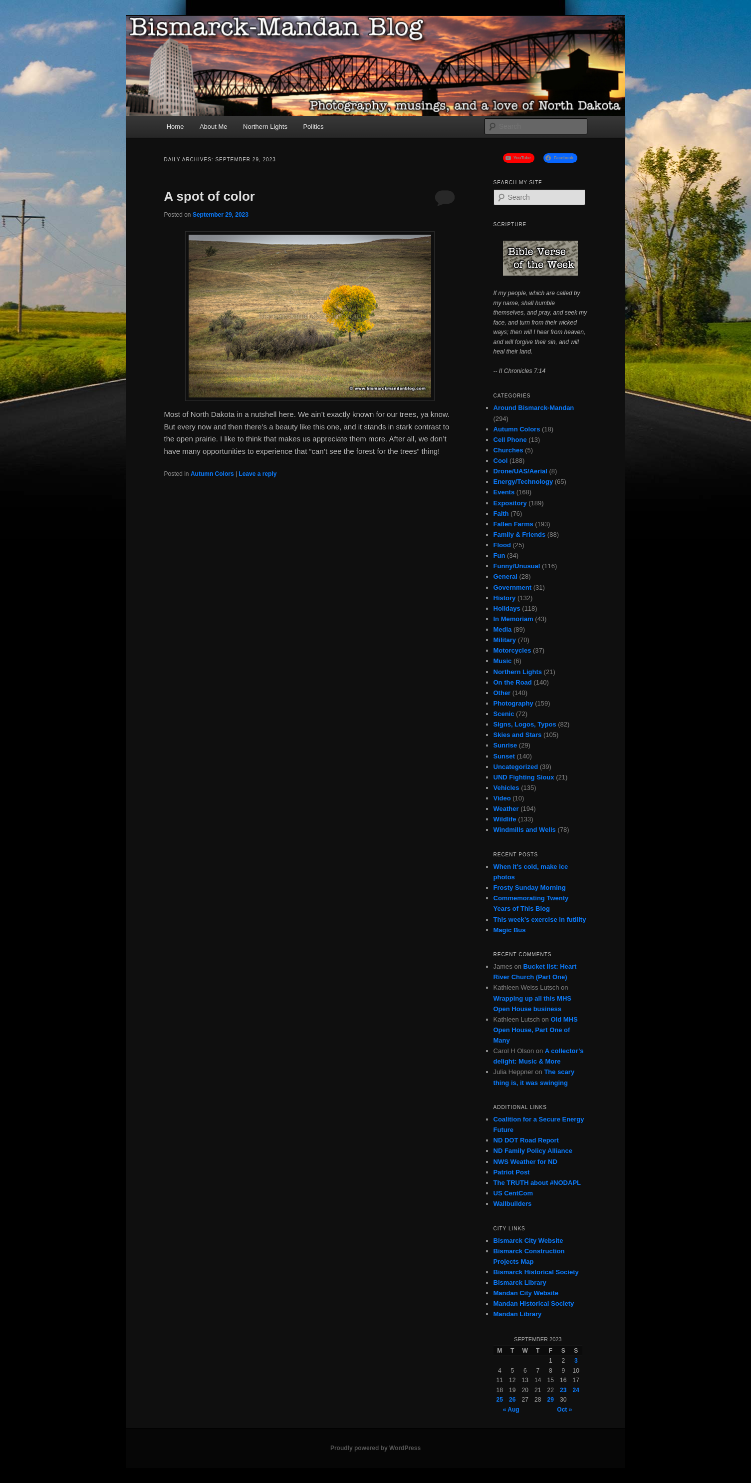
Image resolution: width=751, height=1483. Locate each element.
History (505, 598)
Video (502, 798)
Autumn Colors (212, 473)
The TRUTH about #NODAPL (537, 1182)
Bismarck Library (520, 1282)
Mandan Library (518, 1314)
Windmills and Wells (525, 829)
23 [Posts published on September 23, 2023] (563, 1390)
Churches (508, 450)
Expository (510, 503)
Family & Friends (520, 534)
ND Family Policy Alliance (533, 1150)
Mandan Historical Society (534, 1303)
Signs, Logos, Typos (525, 724)
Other (502, 693)
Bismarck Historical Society (536, 1272)
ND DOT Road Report (526, 1140)
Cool (501, 460)
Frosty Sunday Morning (530, 887)
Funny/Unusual (517, 566)
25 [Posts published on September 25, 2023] (500, 1399)
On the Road (513, 682)
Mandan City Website (526, 1293)
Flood (502, 545)
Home (175, 126)
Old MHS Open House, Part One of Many (536, 1030)
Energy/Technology (523, 481)
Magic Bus (510, 930)
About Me (214, 126)
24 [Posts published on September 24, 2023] (576, 1390)
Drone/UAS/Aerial (520, 471)
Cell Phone (510, 439)
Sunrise (505, 745)
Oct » (564, 1409)
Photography (513, 703)
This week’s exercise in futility (540, 919)
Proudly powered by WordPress (375, 1448)
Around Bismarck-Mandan (534, 407)
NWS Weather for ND (525, 1161)
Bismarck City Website (528, 1240)
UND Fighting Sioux (524, 777)
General (505, 576)
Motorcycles (512, 650)
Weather (506, 808)
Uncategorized (516, 766)
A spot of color (209, 196)
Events (504, 492)
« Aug (511, 1409)
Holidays (507, 608)
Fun (499, 555)
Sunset (504, 756)
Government (513, 587)
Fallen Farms (513, 524)
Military (505, 640)
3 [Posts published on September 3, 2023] (576, 1360)
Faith (501, 513)
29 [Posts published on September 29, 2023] (550, 1399)
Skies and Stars (518, 735)
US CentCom (513, 1193)
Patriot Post (512, 1172)
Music (503, 661)
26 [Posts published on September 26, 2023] (512, 1399)
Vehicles (506, 787)
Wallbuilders (513, 1203)
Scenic (504, 714)
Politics (313, 126)
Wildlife (505, 819)
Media (503, 629)
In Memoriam (513, 619)
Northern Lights (265, 126)
